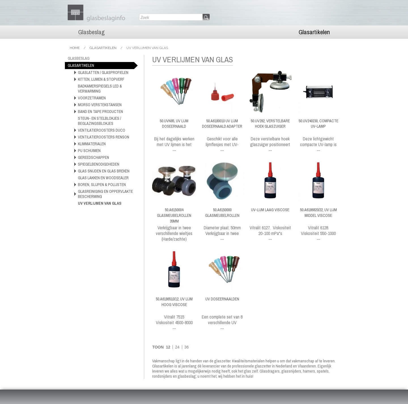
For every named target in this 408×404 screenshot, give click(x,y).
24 (177, 347)
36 (186, 347)
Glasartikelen (314, 32)
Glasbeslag (91, 32)
